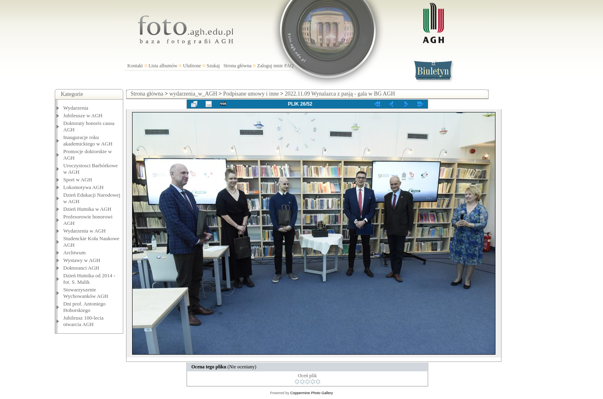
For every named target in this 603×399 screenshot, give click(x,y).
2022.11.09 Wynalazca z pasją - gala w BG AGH (340, 94)
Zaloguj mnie (270, 66)
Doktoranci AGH (81, 268)
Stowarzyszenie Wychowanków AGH (85, 293)
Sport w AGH (77, 180)
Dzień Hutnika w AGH (87, 209)
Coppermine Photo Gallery (311, 393)
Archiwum (74, 252)
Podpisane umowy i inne (251, 94)
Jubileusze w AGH (83, 115)
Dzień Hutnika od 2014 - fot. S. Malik (89, 278)
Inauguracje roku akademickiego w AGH (87, 140)
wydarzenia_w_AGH (193, 94)
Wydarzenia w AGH (84, 231)
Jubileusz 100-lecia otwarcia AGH (83, 321)
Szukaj (213, 66)
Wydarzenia (75, 108)
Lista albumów (163, 66)
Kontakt (135, 66)
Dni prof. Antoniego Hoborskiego (84, 307)
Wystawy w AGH (81, 260)
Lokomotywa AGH (83, 187)
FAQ (289, 66)
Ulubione (192, 66)
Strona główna (238, 66)
